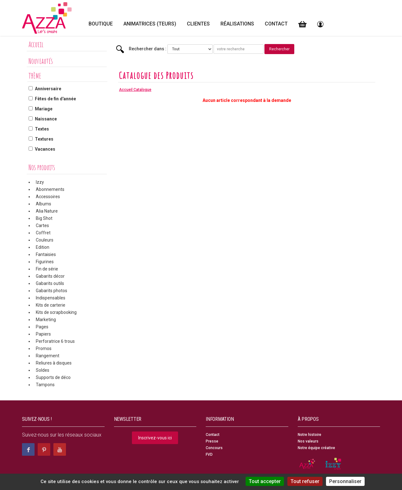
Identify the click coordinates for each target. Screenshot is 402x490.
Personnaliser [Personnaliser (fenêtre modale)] (345, 481)
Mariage (43, 108)
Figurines (45, 261)
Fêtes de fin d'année (55, 98)
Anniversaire (48, 88)
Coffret (43, 232)
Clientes (198, 24)
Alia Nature (47, 211)
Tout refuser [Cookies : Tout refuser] (305, 481)
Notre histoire (309, 434)
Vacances (45, 149)
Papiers (43, 334)
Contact (276, 24)
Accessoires (48, 196)
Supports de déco (53, 377)
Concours (214, 448)
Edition (42, 247)
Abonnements (50, 189)
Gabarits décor (50, 276)
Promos (44, 348)
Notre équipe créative (316, 448)
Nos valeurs (308, 441)
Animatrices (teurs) (149, 24)
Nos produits (42, 167)
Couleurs (44, 239)
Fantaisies (46, 254)
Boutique (101, 24)
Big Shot (44, 218)
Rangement (47, 355)
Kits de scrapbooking (56, 312)
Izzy (40, 182)
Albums (43, 203)
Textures (44, 139)
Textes (42, 128)
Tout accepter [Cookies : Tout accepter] (265, 481)
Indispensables (50, 297)
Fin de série (47, 268)
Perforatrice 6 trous (55, 341)
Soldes (42, 370)
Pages (42, 326)
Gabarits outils (50, 283)
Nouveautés (41, 61)
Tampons (45, 384)
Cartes (42, 225)
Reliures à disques (54, 362)
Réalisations (237, 24)
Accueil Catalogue (135, 89)
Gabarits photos (51, 290)
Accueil (36, 44)
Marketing (46, 319)
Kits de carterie (50, 305)
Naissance (46, 118)
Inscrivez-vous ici (155, 437)
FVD (209, 454)
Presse (212, 441)
